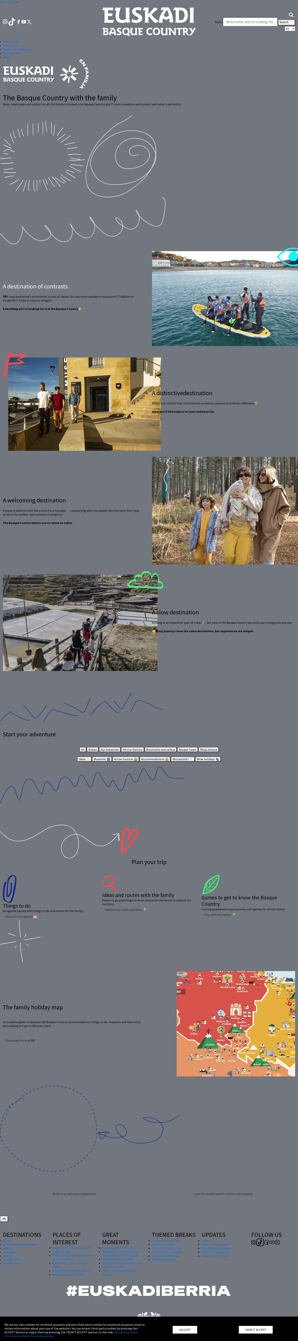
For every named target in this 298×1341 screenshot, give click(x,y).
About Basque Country (216, 1248)
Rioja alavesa (208, 749)
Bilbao (92, 749)
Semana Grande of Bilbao (118, 1248)
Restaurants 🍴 (182, 759)
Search (287, 22)
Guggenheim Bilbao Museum (71, 1248)
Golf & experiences (164, 1259)
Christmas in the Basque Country (123, 1263)
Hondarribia (11, 1259)
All (83, 749)
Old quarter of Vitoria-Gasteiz (72, 1271)
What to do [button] (10, 45)
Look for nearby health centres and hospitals (223, 1194)
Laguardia (9, 1252)
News (205, 1240)
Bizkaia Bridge (62, 1251)
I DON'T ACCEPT (256, 1330)
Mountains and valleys (160, 749)
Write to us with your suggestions (74, 1194)
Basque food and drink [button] (17, 49)
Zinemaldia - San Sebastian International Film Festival (120, 1253)
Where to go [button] (11, 42)
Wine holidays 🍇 (208, 759)
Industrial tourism (164, 1244)
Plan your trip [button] (12, 53)
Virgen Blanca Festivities (118, 1259)
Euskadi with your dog (166, 1240)
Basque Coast (187, 749)
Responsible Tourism (215, 1256)
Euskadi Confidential (165, 1256)
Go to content (9, 2)
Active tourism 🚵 (126, 759)
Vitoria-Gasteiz (133, 749)
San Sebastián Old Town (68, 1274)
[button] (291, 14)
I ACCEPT (185, 1330)
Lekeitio (8, 1248)
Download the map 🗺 (20, 1040)
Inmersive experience (215, 1252)
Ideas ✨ (84, 759)
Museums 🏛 (102, 759)
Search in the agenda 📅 (21, 916)
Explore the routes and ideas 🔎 (125, 909)
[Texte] (250, 21)
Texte (218, 22)
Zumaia (8, 1256)
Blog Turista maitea (215, 1244)
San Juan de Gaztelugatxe (20, 1244)
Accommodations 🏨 (155, 759)
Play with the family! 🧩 (220, 915)
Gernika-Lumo (12, 1263)
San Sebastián (110, 749)
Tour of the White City (166, 1248)
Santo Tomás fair (113, 1267)
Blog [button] (6, 57)
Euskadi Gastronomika (166, 1252)
